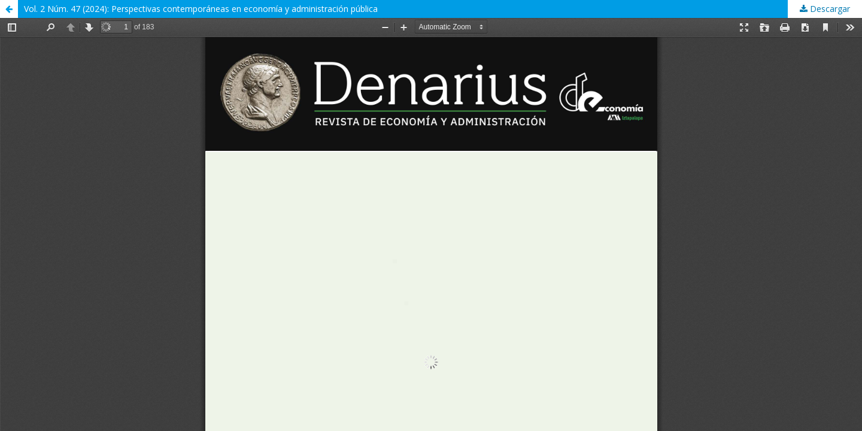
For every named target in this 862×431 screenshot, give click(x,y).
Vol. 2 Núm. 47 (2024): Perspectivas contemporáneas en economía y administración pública (201, 8)
